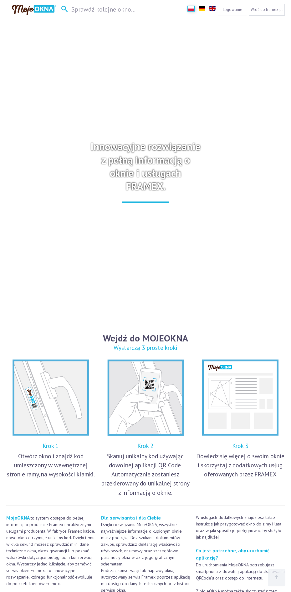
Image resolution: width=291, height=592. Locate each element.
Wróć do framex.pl (267, 9)
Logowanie (232, 9)
